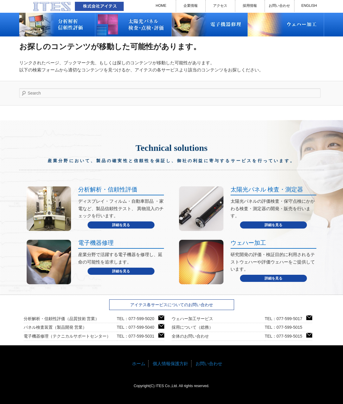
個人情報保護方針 (170, 363)
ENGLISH (309, 6)
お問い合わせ (279, 6)
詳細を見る (121, 225)
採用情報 (250, 6)
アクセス (220, 6)
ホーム (138, 363)
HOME (161, 6)
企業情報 (190, 6)
